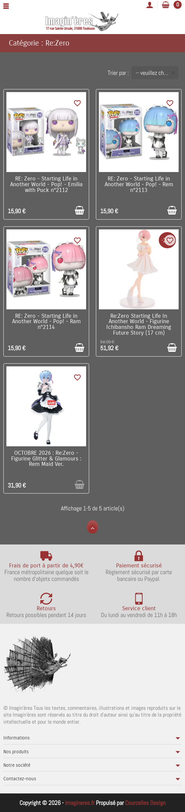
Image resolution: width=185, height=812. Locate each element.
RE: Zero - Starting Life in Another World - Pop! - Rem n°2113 (139, 184)
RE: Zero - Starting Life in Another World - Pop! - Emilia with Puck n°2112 (46, 184)
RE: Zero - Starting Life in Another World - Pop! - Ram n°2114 (46, 322)
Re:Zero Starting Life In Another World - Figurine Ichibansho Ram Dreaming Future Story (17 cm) (138, 324)
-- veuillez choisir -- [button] (157, 73)
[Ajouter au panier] (79, 210)
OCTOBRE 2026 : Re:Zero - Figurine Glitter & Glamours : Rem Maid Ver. (46, 459)
